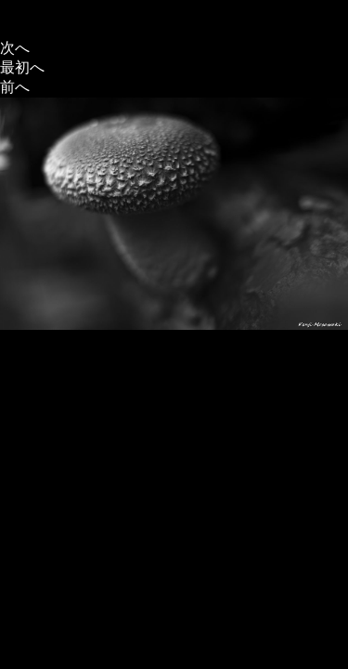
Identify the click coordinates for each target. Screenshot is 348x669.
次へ (15, 48)
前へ (15, 87)
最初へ (22, 67)
